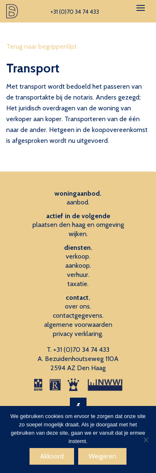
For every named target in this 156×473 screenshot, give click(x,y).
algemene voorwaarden (78, 325)
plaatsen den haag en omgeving (78, 225)
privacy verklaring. (78, 334)
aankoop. (78, 265)
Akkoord (52, 456)
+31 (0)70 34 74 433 (81, 350)
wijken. (78, 234)
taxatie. (78, 284)
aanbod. (78, 202)
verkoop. (78, 256)
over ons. (78, 306)
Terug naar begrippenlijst (41, 46)
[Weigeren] (145, 440)
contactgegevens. (78, 315)
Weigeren (102, 456)
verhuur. (78, 275)
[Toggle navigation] (140, 8)
